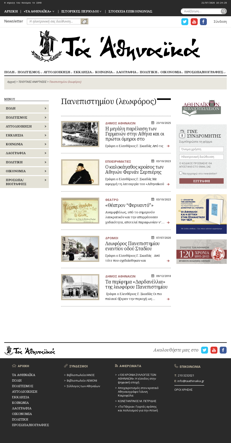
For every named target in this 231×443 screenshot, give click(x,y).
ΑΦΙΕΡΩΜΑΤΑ (130, 366)
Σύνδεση (220, 21)
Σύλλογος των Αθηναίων (83, 386)
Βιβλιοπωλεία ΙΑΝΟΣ (81, 375)
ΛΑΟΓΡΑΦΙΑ (126, 72)
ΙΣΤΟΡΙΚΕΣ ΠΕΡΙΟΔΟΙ (80, 11)
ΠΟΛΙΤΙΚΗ (148, 72)
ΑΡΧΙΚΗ (11, 11)
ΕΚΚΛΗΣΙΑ (83, 72)
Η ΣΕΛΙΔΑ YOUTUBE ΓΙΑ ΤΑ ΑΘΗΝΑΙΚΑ (194, 21)
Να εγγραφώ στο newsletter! (198, 173)
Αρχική (11, 82)
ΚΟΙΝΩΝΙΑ (104, 72)
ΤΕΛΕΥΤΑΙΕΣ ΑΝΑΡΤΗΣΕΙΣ (32, 82)
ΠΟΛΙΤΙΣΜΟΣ (29, 72)
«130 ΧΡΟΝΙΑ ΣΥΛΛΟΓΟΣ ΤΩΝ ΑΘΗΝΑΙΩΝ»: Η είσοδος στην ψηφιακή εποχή (137, 378)
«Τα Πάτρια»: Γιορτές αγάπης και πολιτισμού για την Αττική (138, 408)
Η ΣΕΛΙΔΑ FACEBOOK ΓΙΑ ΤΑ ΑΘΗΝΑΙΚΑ (203, 21)
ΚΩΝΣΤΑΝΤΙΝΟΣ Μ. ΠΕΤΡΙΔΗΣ (137, 401)
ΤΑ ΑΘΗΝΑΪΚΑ (115, 46)
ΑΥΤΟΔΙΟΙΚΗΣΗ (57, 72)
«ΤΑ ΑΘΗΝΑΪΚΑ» (37, 11)
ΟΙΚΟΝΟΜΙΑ (170, 72)
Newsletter (13, 21)
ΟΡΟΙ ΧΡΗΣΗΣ (183, 390)
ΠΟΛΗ (9, 72)
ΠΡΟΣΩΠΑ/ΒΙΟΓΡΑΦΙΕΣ (203, 72)
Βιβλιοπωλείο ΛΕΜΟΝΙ (82, 380)
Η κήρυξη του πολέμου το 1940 (23, 3)
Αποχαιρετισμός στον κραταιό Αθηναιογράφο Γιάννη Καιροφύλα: (138, 391)
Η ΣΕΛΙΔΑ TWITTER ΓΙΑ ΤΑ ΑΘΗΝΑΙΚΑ (184, 21)
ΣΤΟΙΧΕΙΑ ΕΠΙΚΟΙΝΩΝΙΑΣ (130, 11)
